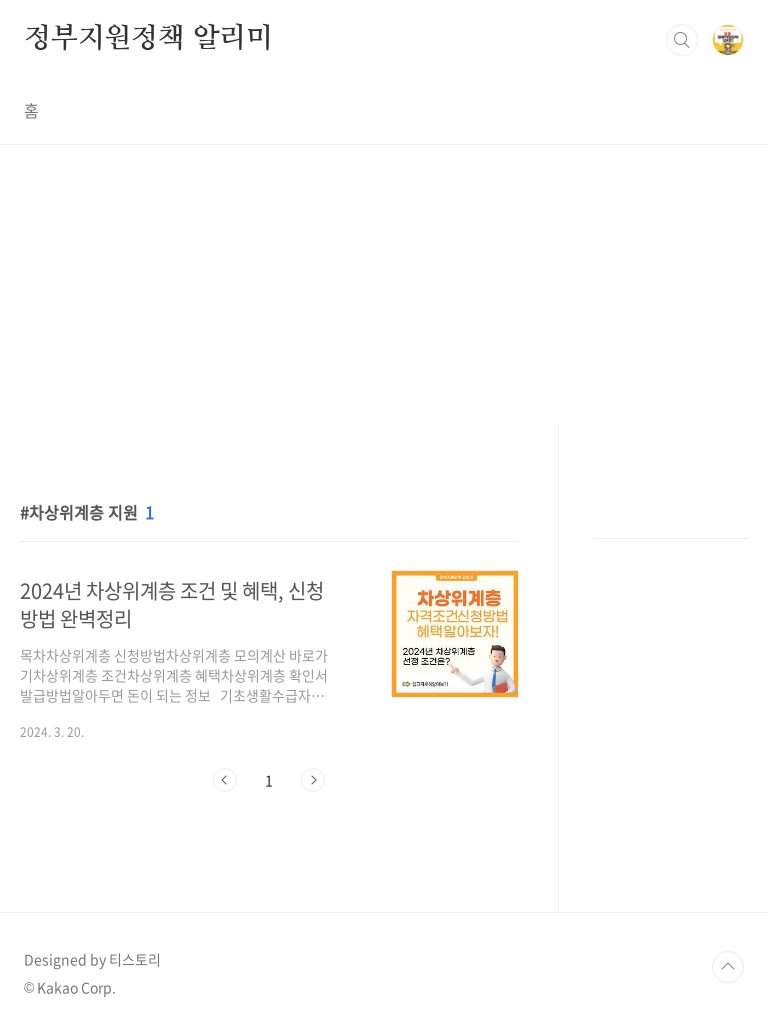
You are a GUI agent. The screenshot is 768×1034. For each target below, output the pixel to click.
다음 (313, 780)
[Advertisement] (384, 285)
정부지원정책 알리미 (148, 39)
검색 (682, 40)
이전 (225, 780)
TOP (728, 967)
